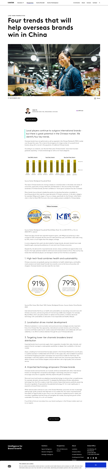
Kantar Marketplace (52, 2)
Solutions (19, 2)
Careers (89, 2)
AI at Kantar (76, 2)
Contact (95, 2)
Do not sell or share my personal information (95, 463)
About (83, 2)
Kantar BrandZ (40, 2)
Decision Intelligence (47, 451)
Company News (76, 451)
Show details (22, 466)
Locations (74, 449)
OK (96, 457)
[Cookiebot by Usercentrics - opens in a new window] (9, 466)
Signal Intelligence (47, 449)
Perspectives (30, 2)
